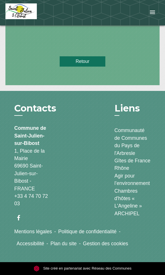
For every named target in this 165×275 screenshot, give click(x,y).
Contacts (35, 108)
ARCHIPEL (127, 213)
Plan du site (64, 243)
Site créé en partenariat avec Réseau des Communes (83, 268)
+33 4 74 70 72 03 (31, 199)
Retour (82, 61)
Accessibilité (30, 243)
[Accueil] (26, 12)
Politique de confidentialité (87, 231)
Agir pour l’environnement (132, 179)
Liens (127, 108)
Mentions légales (33, 231)
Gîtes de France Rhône (132, 164)
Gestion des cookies (105, 243)
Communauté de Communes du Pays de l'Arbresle (130, 141)
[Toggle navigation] (152, 12)
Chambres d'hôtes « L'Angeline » (128, 198)
